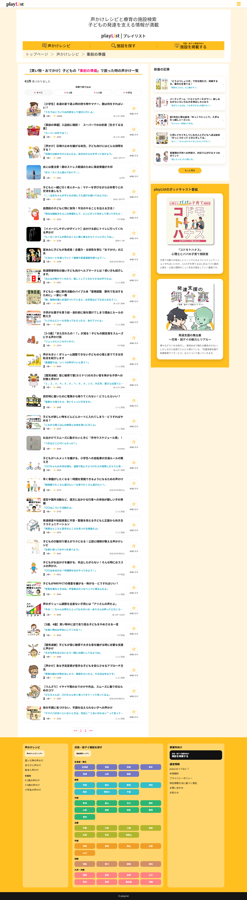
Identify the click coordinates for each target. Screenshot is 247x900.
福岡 (85, 874)
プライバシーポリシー (181, 778)
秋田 (129, 766)
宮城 (85, 773)
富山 (107, 802)
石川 (129, 802)
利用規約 (174, 773)
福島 (129, 773)
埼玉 (151, 784)
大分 (151, 874)
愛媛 (129, 863)
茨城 (85, 784)
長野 (107, 809)
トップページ (37, 54)
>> (91, 730)
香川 (107, 863)
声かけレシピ (67, 54)
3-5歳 (98, 92)
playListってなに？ (179, 768)
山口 (85, 852)
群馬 (129, 784)
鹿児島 (129, 881)
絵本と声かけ (32, 769)
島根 (107, 845)
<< (75, 730)
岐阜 (129, 809)
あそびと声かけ (33, 765)
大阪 (107, 827)
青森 (107, 766)
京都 (85, 827)
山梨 (85, 809)
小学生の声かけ (33, 789)
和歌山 (129, 834)
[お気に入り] (133, 108)
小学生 (127, 92)
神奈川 (107, 791)
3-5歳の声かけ (32, 785)
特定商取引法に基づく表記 (183, 783)
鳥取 (85, 845)
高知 (151, 863)
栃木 (107, 784)
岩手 (151, 766)
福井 (151, 802)
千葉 (129, 791)
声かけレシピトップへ (35, 753)
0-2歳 (68, 92)
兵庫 (85, 834)
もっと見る (190, 170)
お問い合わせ (176, 787)
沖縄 (151, 881)
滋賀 (151, 827)
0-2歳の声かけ (32, 780)
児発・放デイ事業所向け (180, 755)
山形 (107, 773)
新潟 (85, 802)
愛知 (85, 816)
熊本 (85, 881)
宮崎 (107, 881)
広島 (151, 845)
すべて (38, 92)
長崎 (129, 874)
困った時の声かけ (34, 760)
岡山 (129, 845)
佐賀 (107, 874)
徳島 (85, 863)
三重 (129, 827)
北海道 (85, 766)
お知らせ (174, 792)
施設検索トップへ (82, 753)
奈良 (107, 834)
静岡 (151, 809)
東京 (85, 791)
